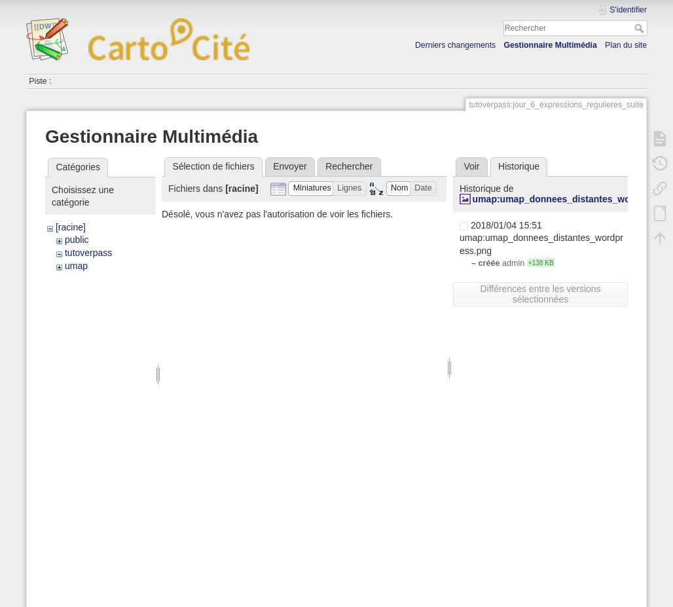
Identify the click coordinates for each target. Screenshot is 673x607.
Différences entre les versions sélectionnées (540, 294)
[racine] (71, 227)
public (77, 239)
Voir (471, 166)
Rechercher (640, 28)
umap (76, 266)
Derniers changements (455, 45)
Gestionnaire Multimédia (549, 45)
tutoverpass (88, 253)
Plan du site (626, 45)
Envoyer (289, 166)
